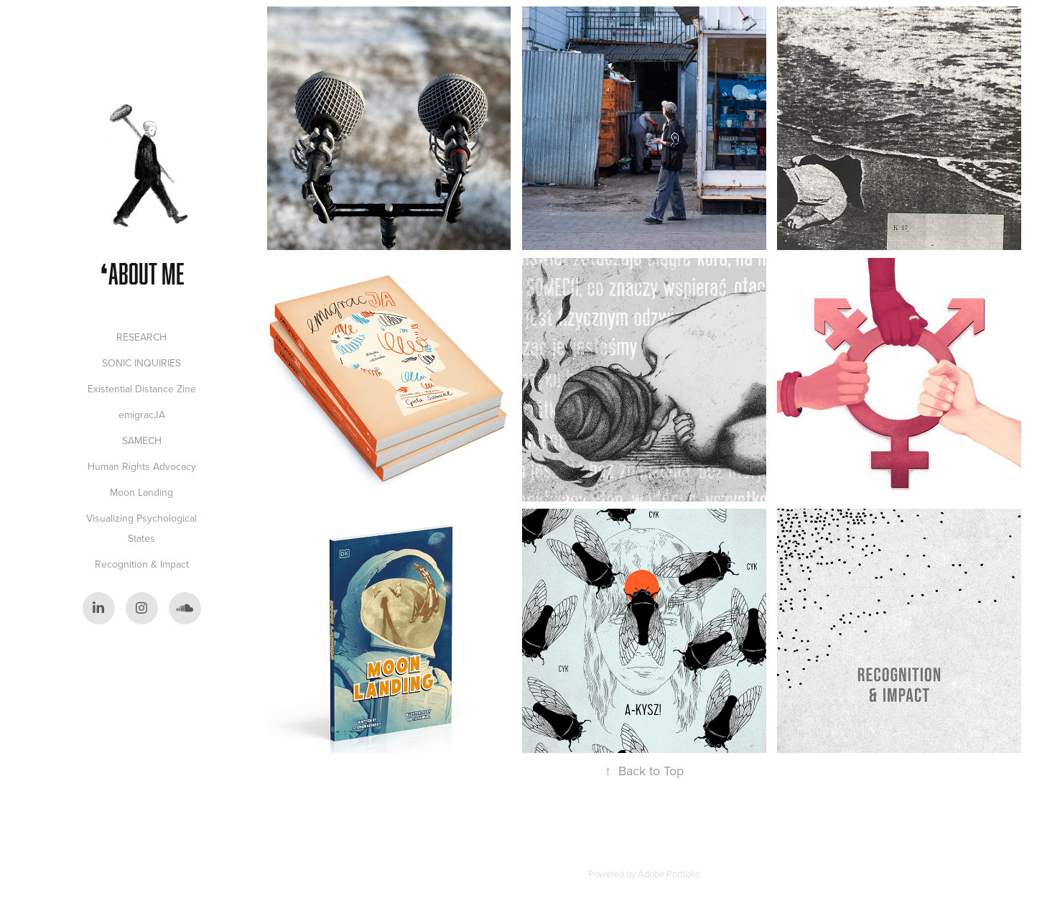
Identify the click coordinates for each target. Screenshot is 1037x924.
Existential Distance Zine (142, 389)
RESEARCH (141, 337)
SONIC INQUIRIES (141, 363)
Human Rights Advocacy (142, 466)
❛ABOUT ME (142, 273)
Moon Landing (141, 492)
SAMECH (142, 440)
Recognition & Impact (142, 564)
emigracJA (141, 414)
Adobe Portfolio (669, 873)
